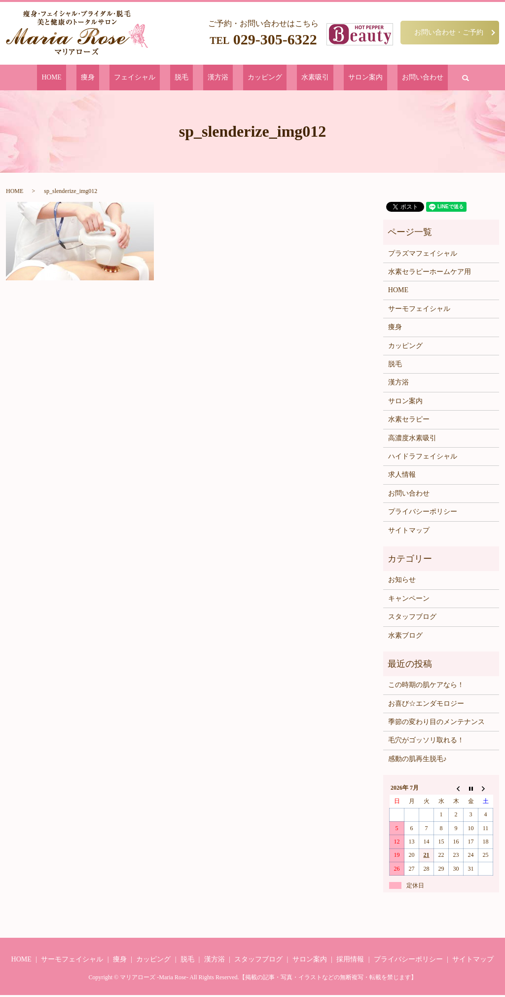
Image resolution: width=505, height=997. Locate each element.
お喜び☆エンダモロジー (426, 705)
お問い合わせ (380, 78)
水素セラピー (409, 421)
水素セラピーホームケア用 (429, 273)
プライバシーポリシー (422, 513)
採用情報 (350, 960)
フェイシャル (158, 78)
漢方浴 (219, 78)
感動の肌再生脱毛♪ (417, 760)
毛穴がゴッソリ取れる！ (426, 742)
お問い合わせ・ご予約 (448, 32)
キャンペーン (409, 600)
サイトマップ (409, 532)
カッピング (256, 78)
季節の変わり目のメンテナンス (436, 724)
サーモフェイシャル (419, 310)
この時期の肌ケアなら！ (426, 686)
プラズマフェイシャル (422, 255)
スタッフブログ (412, 618)
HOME (95, 78)
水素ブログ (405, 637)
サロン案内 (334, 78)
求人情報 (402, 476)
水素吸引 (295, 78)
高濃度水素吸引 (412, 439)
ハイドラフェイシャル (422, 458)
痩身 (121, 78)
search (416, 78)
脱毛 (193, 78)
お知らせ (402, 581)
